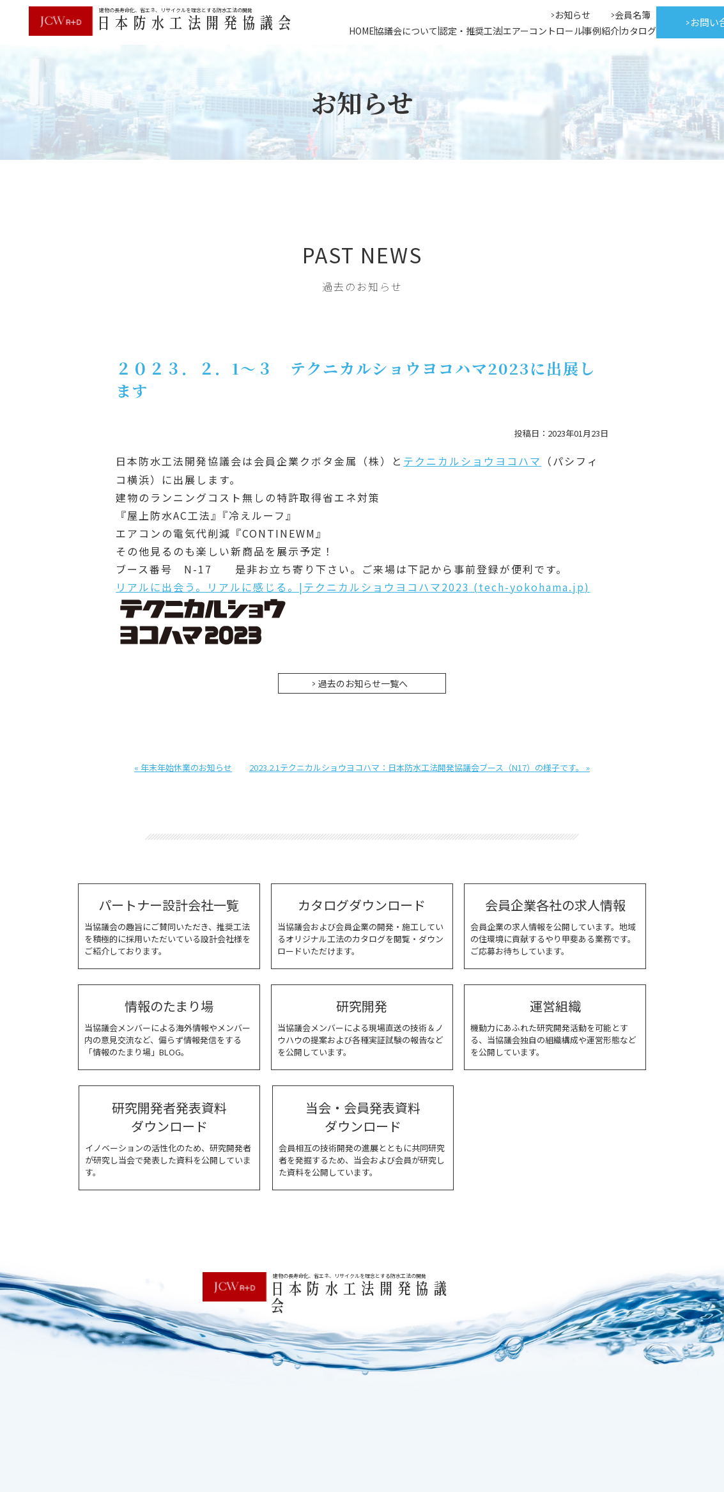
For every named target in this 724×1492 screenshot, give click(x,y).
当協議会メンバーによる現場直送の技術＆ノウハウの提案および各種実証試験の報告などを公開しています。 (362, 1026)
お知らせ (572, 14)
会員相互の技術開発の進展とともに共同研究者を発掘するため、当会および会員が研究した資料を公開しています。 (363, 1136)
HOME (361, 30)
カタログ (638, 30)
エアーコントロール (543, 30)
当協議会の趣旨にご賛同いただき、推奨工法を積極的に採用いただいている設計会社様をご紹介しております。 (169, 925)
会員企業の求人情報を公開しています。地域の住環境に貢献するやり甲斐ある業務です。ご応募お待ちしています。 (555, 925)
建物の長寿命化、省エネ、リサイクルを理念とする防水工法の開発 (349, 1274)
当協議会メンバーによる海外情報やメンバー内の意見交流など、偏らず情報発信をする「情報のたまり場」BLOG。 (169, 1026)
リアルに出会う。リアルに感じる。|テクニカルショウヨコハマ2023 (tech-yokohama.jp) (353, 586)
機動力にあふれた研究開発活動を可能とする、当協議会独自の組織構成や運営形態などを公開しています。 (555, 1026)
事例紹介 (601, 30)
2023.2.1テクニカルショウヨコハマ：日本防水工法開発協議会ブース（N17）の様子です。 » (419, 766)
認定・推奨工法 (470, 30)
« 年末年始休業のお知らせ (183, 766)
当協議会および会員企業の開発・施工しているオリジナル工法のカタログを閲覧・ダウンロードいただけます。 (362, 925)
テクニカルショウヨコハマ (472, 461)
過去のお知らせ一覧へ (363, 682)
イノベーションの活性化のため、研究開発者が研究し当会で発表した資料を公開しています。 (169, 1136)
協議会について (406, 30)
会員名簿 (633, 14)
